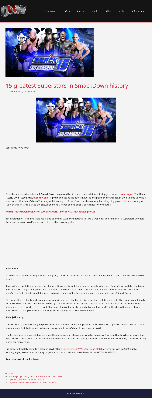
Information (140, 11)
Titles (111, 11)
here (36, 359)
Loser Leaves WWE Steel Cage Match (83, 348)
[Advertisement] (76, 172)
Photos (83, 11)
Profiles (68, 11)
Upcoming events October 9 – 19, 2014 (26, 379)
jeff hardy (24, 376)
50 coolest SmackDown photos (77, 211)
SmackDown (51, 376)
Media (124, 11)
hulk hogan (14, 376)
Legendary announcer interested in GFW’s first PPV (32, 382)
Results (98, 11)
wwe (60, 376)
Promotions (52, 11)
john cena (34, 376)
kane (42, 376)
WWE (11, 373)
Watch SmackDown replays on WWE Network (31, 211)
